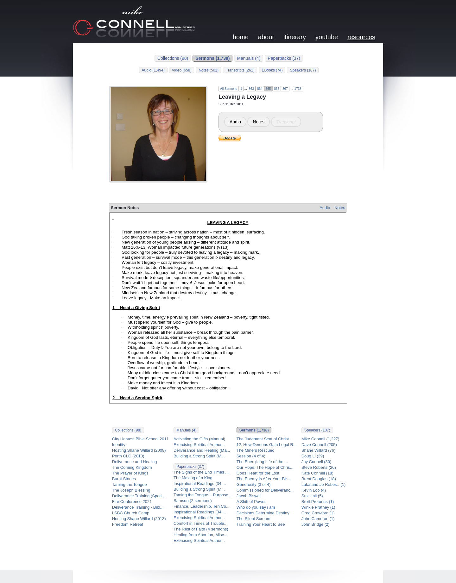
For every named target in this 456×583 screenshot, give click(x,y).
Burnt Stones (124, 478)
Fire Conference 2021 (132, 501)
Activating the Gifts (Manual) (199, 439)
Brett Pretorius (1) (317, 501)
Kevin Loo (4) (313, 490)
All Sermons (228, 88)
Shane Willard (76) (318, 450)
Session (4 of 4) (251, 456)
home (241, 37)
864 (260, 88)
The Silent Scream (253, 518)
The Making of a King (193, 477)
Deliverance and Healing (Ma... (202, 450)
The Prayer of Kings (130, 473)
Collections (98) (172, 58)
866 (276, 88)
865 (268, 88)
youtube (326, 37)
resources (361, 37)
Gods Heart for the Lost (258, 473)
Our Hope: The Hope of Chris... (265, 467)
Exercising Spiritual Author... (199, 444)
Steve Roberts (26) (318, 467)
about (266, 37)
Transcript (286, 121)
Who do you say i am (256, 507)
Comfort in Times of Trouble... (201, 523)
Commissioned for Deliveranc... (265, 490)
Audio (235, 121)
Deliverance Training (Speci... (139, 495)
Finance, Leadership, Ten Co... (202, 506)
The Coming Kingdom (132, 467)
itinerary (294, 37)
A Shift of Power (251, 501)
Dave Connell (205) (319, 444)
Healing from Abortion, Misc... (200, 534)
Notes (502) (208, 70)
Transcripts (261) (240, 70)
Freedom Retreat (127, 524)
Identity (118, 444)
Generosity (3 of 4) (254, 484)
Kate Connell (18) (317, 473)
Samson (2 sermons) (193, 500)
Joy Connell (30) (316, 461)
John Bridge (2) (315, 524)
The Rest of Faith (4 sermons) (201, 529)
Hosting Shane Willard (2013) (139, 518)
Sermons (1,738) (212, 58)
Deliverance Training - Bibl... (138, 507)
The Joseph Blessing (131, 490)
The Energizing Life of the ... (262, 461)
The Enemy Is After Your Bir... (263, 478)
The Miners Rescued (256, 450)
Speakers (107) (303, 70)
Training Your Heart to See (261, 524)
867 (285, 88)
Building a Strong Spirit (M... (199, 456)
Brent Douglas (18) (318, 478)
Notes (258, 121)
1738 (297, 88)
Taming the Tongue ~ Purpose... (203, 495)
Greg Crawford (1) (318, 513)
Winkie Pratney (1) (318, 507)
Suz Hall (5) (312, 495)
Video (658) (182, 70)
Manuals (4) (248, 58)
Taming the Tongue (129, 484)
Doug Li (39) (312, 456)
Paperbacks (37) (284, 58)
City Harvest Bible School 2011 (140, 439)
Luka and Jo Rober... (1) (323, 484)
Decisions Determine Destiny (263, 513)
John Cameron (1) (318, 518)
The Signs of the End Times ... (201, 472)
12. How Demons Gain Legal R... (267, 444)
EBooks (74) (272, 70)
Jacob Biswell (249, 495)
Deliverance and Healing (134, 461)
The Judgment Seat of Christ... (264, 439)
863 (251, 88)
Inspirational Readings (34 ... (200, 483)
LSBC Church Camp (130, 513)
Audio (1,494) (153, 70)
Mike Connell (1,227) (320, 439)
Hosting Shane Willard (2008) (139, 450)
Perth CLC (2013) (128, 456)
